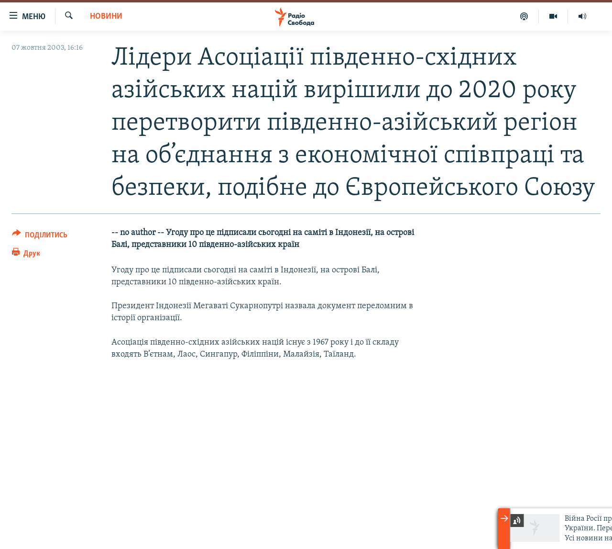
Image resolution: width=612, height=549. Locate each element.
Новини (106, 16)
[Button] (39, 236)
